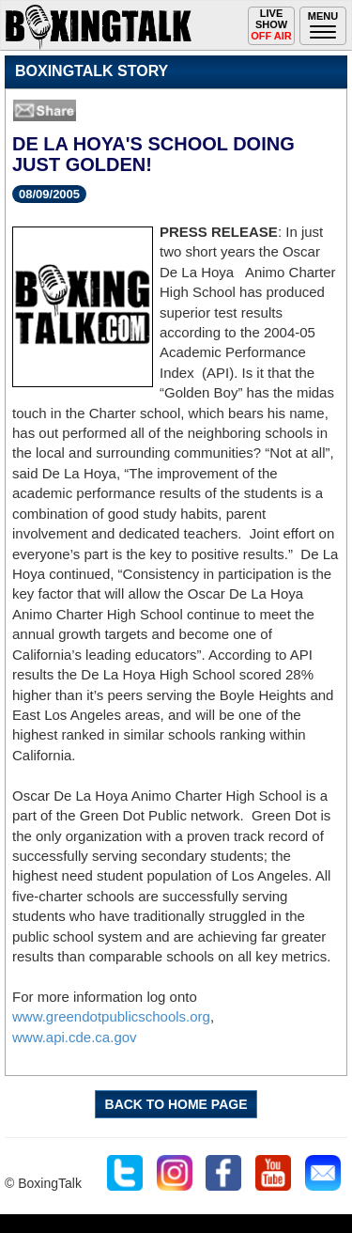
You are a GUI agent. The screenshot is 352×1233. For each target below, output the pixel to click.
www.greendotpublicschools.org (111, 1016)
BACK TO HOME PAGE (176, 1104)
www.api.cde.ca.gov (74, 1037)
